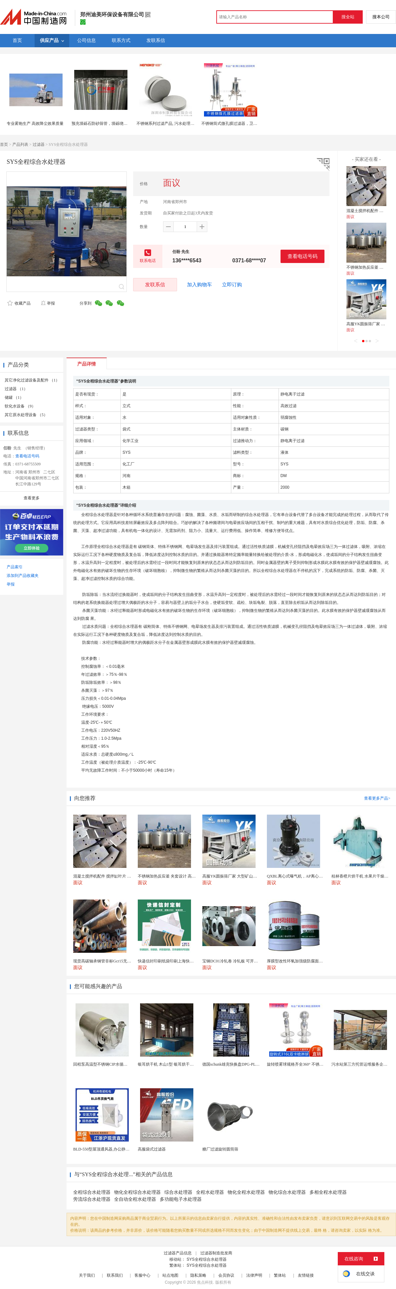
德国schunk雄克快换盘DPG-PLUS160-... (236, 1064)
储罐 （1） (14, 397)
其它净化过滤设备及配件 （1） (32, 380)
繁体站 (280, 1275)
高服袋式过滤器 (152, 1149)
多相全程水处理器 (328, 1192)
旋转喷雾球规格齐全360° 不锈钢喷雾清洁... (304, 1064)
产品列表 (20, 144)
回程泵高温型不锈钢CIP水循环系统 (104, 1064)
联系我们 (115, 1275)
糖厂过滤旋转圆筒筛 (220, 1149)
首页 (4, 144)
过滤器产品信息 (178, 1253)
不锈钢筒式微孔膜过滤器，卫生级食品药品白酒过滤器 (249, 123)
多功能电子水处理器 (181, 1199)
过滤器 (39, 144)
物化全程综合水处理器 (137, 1192)
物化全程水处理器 (246, 1192)
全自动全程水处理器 (135, 1199)
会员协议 (226, 1275)
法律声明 (254, 1275)
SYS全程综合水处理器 (207, 1259)
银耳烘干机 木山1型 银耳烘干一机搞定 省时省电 (180, 1064)
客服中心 (142, 1275)
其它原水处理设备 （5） (26, 414)
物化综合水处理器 (287, 1192)
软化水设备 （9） (20, 406)
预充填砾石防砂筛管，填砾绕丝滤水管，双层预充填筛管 (121, 123)
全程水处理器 (210, 1192)
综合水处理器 (178, 1192)
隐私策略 (198, 1275)
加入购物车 (199, 284)
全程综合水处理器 (91, 1192)
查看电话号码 (302, 256)
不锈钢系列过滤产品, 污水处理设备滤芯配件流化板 (181, 123)
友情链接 (306, 1275)
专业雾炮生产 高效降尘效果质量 (35, 123)
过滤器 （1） (16, 389)
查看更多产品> (377, 798)
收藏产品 (19, 303)
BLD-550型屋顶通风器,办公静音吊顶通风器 (111, 1149)
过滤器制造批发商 (216, 1253)
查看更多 (32, 498)
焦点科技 (205, 1282)
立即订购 (232, 284)
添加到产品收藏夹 (23, 575)
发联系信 (155, 284)
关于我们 (87, 1275)
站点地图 (170, 1275)
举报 (48, 303)
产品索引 (15, 567)
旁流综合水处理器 (91, 1199)
